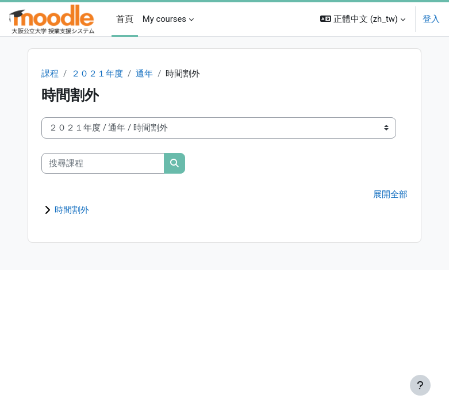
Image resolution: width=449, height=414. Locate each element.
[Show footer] (420, 385)
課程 (50, 73)
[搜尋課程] (102, 163)
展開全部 (390, 194)
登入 (431, 19)
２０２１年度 (97, 73)
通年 (144, 73)
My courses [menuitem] (164, 19)
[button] (363, 19)
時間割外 (72, 210)
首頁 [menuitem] (124, 19)
